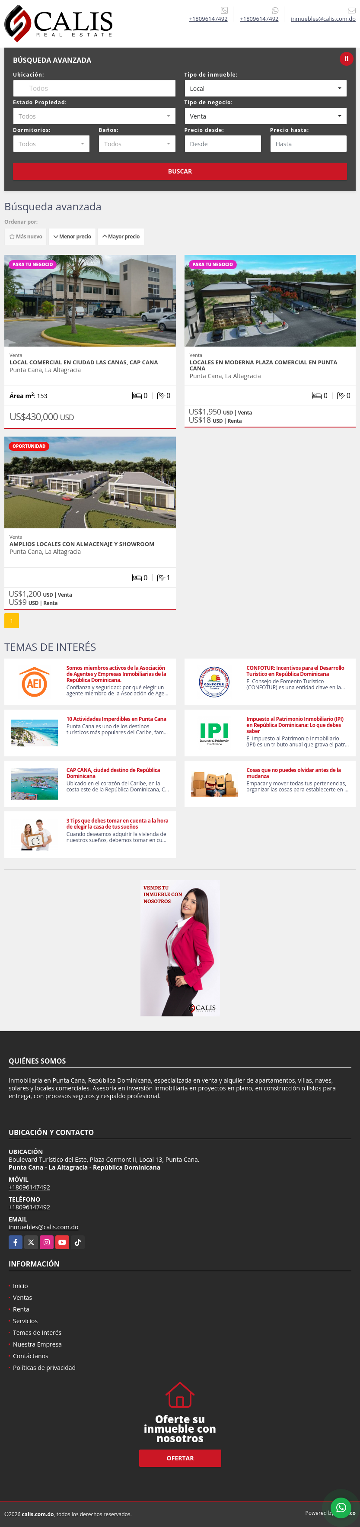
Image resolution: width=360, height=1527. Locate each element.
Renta (21, 1309)
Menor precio (72, 236)
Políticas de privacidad (44, 1367)
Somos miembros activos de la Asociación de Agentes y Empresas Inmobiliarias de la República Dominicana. (116, 674)
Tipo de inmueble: (211, 74)
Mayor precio (121, 236)
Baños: (108, 130)
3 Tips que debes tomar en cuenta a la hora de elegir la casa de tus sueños (118, 823)
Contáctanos (30, 1356)
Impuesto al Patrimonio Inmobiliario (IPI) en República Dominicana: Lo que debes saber (294, 725)
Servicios (25, 1321)
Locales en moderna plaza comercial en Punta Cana (264, 365)
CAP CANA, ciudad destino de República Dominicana (113, 773)
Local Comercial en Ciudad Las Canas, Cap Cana (84, 362)
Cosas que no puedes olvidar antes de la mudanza (293, 773)
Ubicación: (28, 74)
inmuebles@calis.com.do (43, 1227)
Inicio (20, 1286)
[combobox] (266, 88)
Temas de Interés (37, 1332)
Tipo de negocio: (209, 102)
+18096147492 (208, 19)
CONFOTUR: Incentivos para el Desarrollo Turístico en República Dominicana (295, 671)
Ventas (22, 1297)
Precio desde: (204, 130)
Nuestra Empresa (37, 1344)
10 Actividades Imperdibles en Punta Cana (116, 719)
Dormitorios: (32, 130)
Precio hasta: (289, 130)
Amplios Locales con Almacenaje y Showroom (82, 544)
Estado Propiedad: (40, 102)
